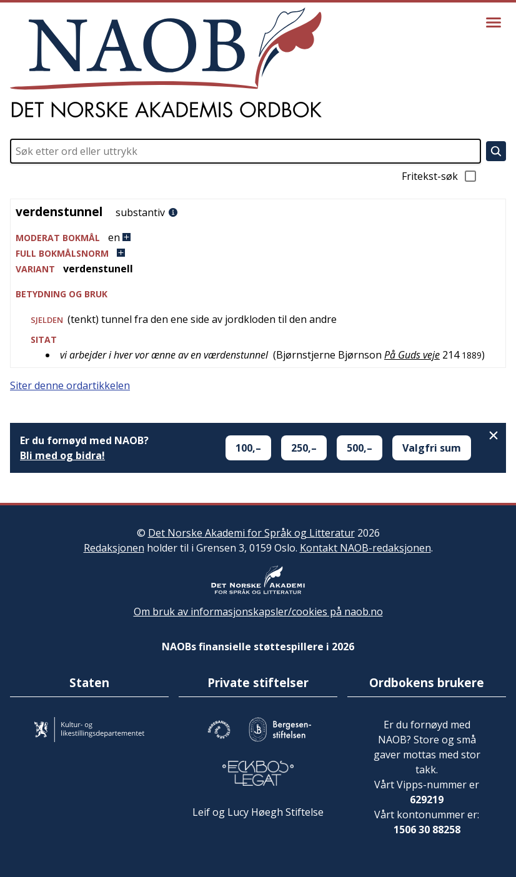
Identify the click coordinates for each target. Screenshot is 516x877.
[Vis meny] (493, 22)
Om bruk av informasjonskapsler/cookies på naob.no (258, 611)
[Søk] (496, 151)
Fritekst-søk (440, 176)
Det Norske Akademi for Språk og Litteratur (251, 533)
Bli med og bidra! (62, 455)
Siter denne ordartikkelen (70, 385)
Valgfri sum (431, 448)
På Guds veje (412, 355)
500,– (359, 448)
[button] (258, 237)
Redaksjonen (114, 548)
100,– (248, 448)
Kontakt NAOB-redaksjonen (365, 548)
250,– (304, 448)
